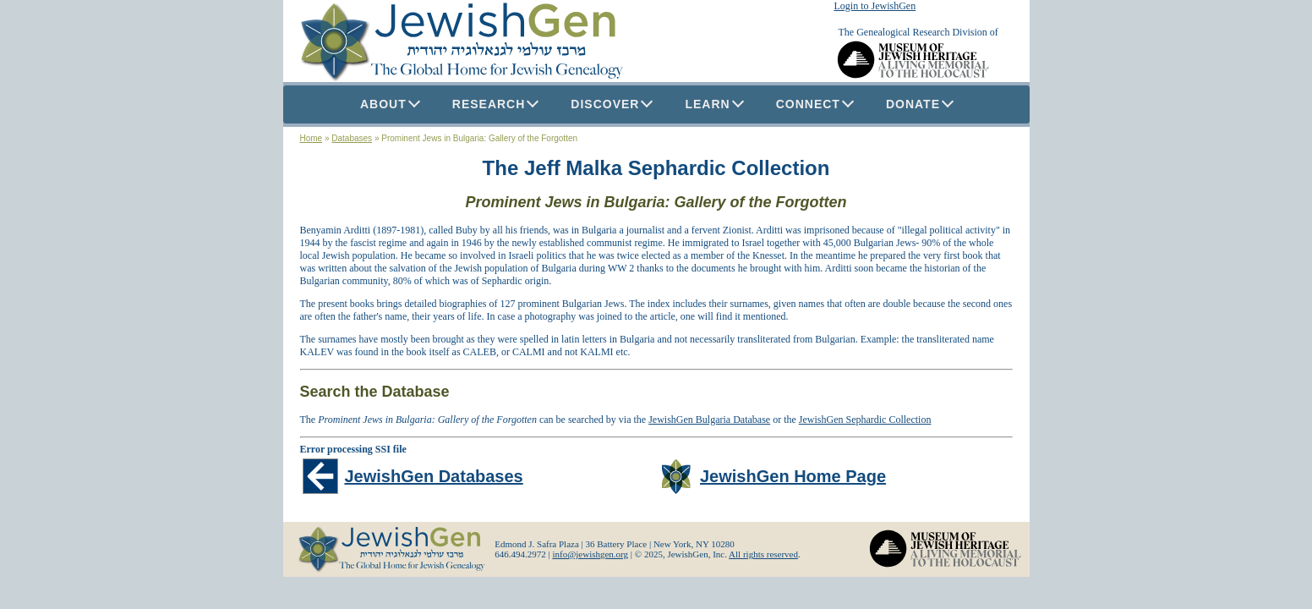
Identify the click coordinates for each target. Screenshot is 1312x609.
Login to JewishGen (875, 6)
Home (311, 138)
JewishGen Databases (434, 476)
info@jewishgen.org (590, 554)
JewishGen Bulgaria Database (709, 419)
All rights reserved (763, 554)
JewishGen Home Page (793, 476)
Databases (351, 138)
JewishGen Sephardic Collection (865, 419)
